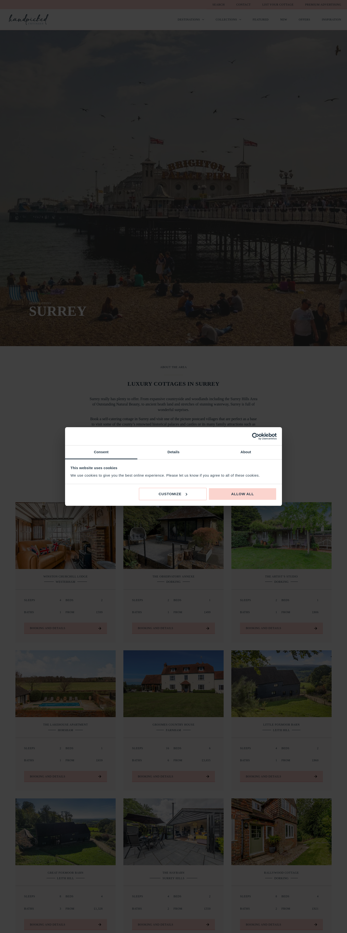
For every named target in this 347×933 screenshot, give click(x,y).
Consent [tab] (101, 452)
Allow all (242, 494)
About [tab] (245, 452)
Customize (173, 494)
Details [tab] (173, 452)
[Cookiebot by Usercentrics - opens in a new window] (255, 436)
